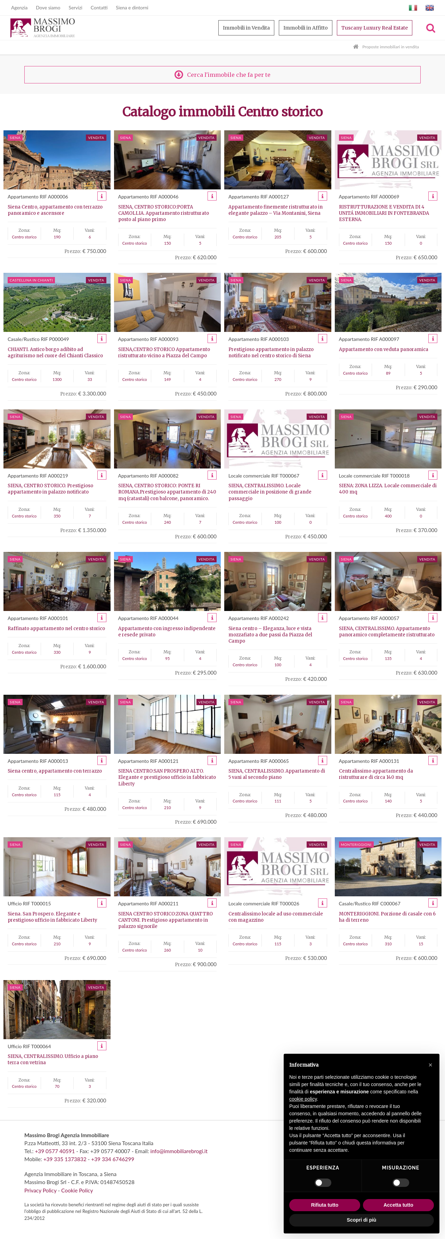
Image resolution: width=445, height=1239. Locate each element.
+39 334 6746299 (112, 1159)
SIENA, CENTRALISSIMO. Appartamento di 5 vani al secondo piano (276, 774)
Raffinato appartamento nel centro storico (56, 628)
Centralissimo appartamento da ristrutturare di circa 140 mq (376, 774)
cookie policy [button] (303, 1099)
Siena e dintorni (132, 7)
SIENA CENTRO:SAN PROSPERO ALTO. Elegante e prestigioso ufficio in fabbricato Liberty (167, 777)
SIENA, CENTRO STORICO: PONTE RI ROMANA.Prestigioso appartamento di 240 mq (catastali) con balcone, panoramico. (167, 492)
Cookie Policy (77, 1190)
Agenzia (19, 7)
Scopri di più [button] (362, 1220)
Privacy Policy (40, 1190)
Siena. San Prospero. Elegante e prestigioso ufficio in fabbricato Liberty (52, 917)
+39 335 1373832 (65, 1159)
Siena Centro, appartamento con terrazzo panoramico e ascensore (55, 210)
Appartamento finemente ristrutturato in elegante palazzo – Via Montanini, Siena (275, 210)
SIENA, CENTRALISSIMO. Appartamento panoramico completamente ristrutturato (387, 632)
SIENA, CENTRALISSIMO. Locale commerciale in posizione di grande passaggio (270, 492)
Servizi (75, 7)
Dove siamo (48, 7)
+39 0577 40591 (55, 1151)
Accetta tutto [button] (398, 1205)
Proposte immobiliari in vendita (390, 46)
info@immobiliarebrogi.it (178, 1151)
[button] (430, 1064)
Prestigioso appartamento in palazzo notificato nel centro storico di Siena (271, 353)
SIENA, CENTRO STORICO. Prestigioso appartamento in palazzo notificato (50, 489)
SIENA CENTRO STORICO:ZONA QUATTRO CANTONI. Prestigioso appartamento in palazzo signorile (165, 920)
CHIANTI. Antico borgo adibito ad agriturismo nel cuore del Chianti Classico (55, 353)
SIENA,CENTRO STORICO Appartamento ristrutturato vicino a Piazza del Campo (164, 353)
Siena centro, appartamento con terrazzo (55, 771)
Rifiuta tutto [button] (325, 1205)
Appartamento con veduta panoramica (383, 349)
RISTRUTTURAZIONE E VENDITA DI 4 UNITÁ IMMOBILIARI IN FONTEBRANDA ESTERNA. (384, 213)
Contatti (99, 7)
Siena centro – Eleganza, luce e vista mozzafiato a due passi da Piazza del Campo (270, 635)
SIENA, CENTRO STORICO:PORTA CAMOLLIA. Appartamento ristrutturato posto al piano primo (163, 213)
